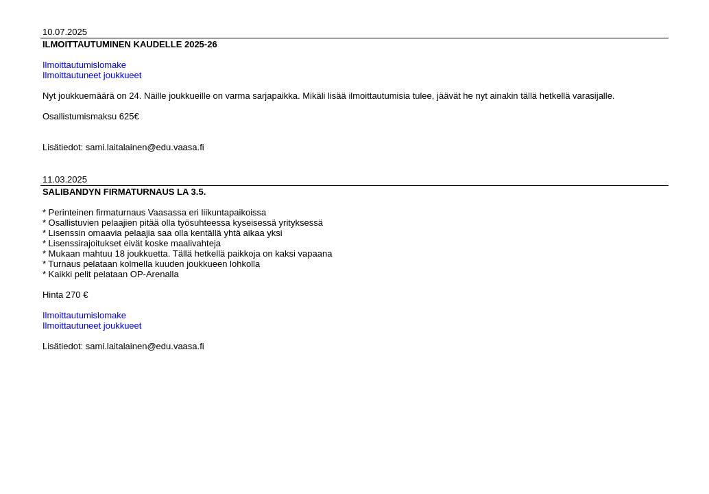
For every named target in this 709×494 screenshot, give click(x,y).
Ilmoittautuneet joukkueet (92, 75)
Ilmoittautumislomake (84, 65)
